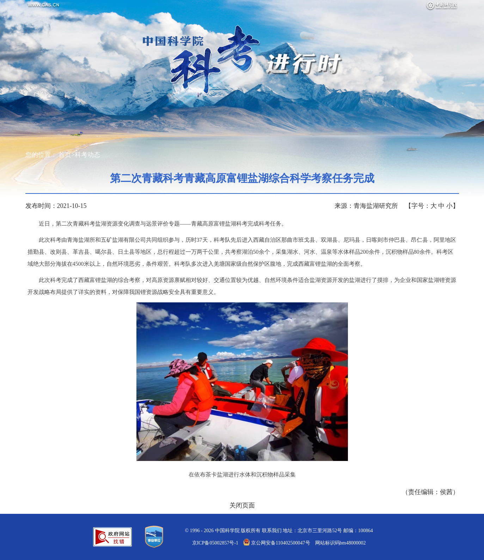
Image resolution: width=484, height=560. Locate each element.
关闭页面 (242, 505)
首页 (65, 154)
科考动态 (87, 154)
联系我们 (272, 530)
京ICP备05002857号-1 (215, 543)
